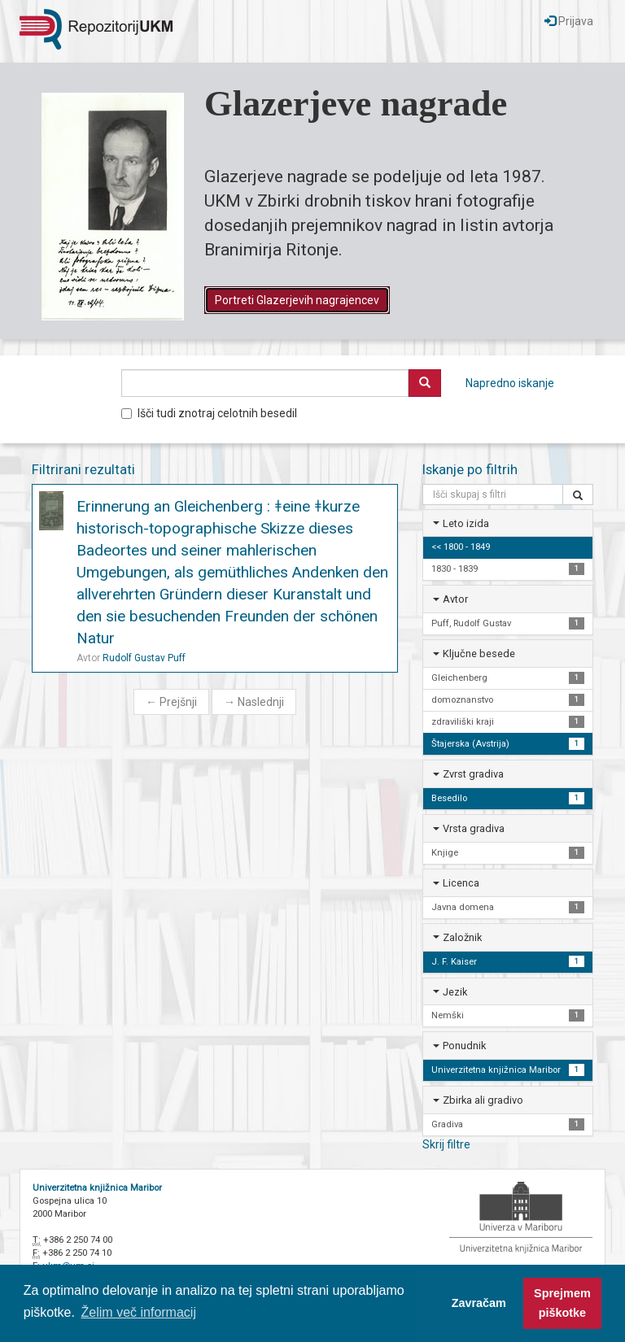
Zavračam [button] (479, 1302)
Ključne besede (479, 653)
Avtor (455, 599)
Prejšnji (171, 701)
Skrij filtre (446, 1144)
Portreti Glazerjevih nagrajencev (297, 300)
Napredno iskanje (509, 383)
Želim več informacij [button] (138, 1312)
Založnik (462, 937)
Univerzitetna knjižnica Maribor (97, 1188)
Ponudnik (464, 1045)
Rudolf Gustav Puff (144, 658)
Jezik (455, 992)
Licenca (461, 883)
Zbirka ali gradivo (483, 1100)
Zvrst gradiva (473, 774)
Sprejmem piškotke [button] (562, 1303)
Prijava (568, 21)
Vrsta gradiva (474, 828)
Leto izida (466, 523)
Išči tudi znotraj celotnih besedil (209, 413)
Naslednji (254, 701)
